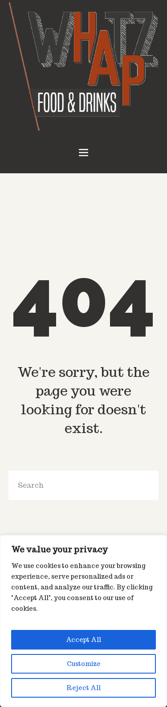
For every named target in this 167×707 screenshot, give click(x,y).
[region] (83, 621)
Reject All (83, 688)
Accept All (83, 640)
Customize (84, 664)
